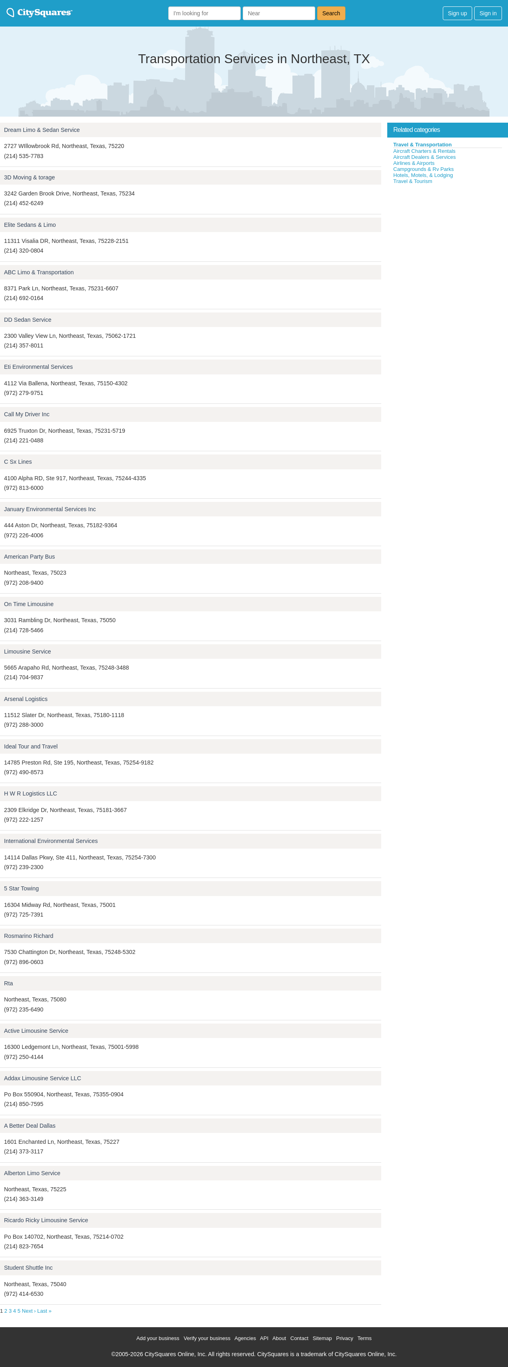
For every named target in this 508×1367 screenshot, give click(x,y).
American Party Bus (29, 556)
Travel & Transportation (422, 145)
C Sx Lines (18, 461)
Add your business (158, 1338)
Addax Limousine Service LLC (42, 1078)
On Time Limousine (29, 604)
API (264, 1338)
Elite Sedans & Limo (30, 225)
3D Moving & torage (29, 177)
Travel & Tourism (412, 181)
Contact (299, 1338)
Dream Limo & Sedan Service (42, 130)
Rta (8, 983)
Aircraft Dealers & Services (424, 157)
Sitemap (322, 1338)
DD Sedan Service (28, 320)
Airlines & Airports (414, 163)
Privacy (344, 1338)
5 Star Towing (21, 888)
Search (331, 13)
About (279, 1338)
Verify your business (207, 1338)
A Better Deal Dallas (30, 1125)
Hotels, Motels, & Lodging (423, 175)
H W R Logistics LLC (30, 793)
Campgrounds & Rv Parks (423, 169)
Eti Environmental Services (38, 367)
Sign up (457, 13)
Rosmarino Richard (28, 936)
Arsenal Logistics (25, 699)
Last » (44, 1311)
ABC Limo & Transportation (39, 272)
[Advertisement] (447, 245)
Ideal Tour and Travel (31, 746)
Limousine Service (27, 651)
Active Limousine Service (36, 1031)
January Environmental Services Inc (50, 509)
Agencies (245, 1338)
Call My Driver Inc (27, 414)
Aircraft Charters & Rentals (424, 151)
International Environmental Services (51, 841)
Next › (29, 1311)
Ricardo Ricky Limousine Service (46, 1220)
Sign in (488, 13)
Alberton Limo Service (32, 1173)
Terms (364, 1338)
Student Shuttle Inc (28, 1267)
